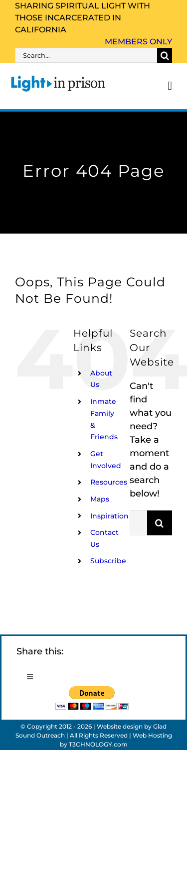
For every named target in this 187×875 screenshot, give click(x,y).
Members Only (138, 41)
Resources (108, 482)
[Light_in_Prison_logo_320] (58, 77)
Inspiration (109, 515)
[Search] (164, 55)
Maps (99, 499)
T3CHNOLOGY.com (98, 744)
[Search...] (86, 55)
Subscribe (108, 560)
